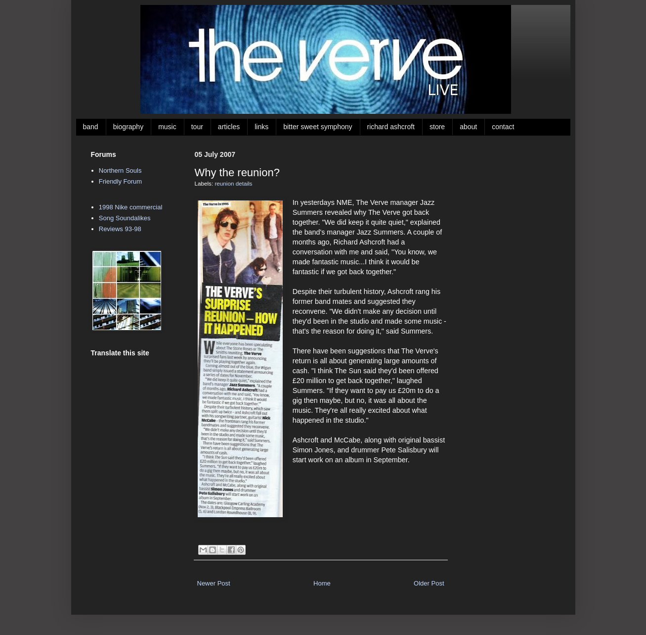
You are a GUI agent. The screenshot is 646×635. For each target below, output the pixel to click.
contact (503, 127)
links (261, 127)
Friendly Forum (120, 181)
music (167, 127)
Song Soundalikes (125, 218)
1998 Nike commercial (131, 207)
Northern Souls (120, 170)
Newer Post (213, 583)
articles (229, 127)
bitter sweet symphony (317, 127)
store (437, 127)
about (468, 127)
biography (128, 127)
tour (197, 127)
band (90, 127)
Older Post (429, 583)
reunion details (233, 183)
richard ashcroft (391, 127)
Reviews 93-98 (120, 229)
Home (322, 583)
